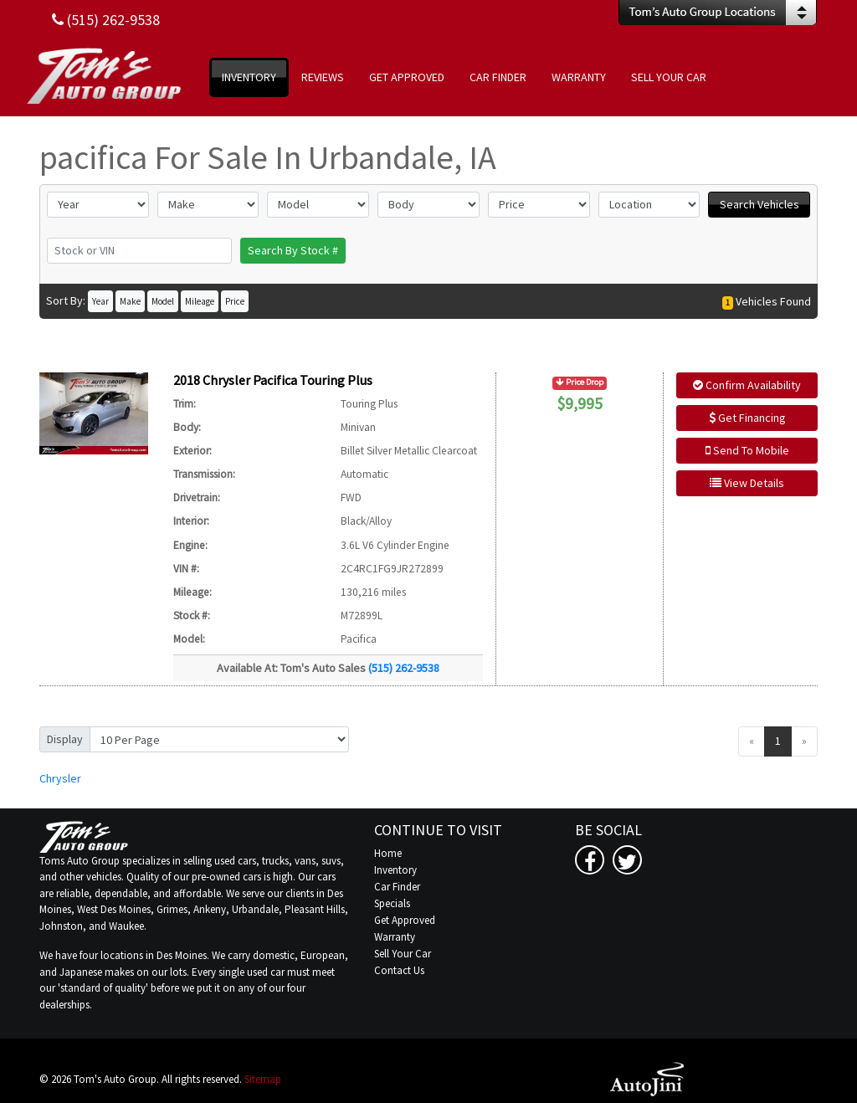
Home (388, 853)
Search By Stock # (293, 250)
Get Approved (404, 920)
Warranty (394, 937)
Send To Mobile (747, 450)
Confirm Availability (747, 384)
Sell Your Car (402, 954)
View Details (747, 482)
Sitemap (262, 1079)
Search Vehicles (759, 204)
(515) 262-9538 (403, 667)
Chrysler (60, 778)
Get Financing (747, 417)
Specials (392, 903)
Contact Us (399, 970)
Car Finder (397, 887)
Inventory (395, 870)
